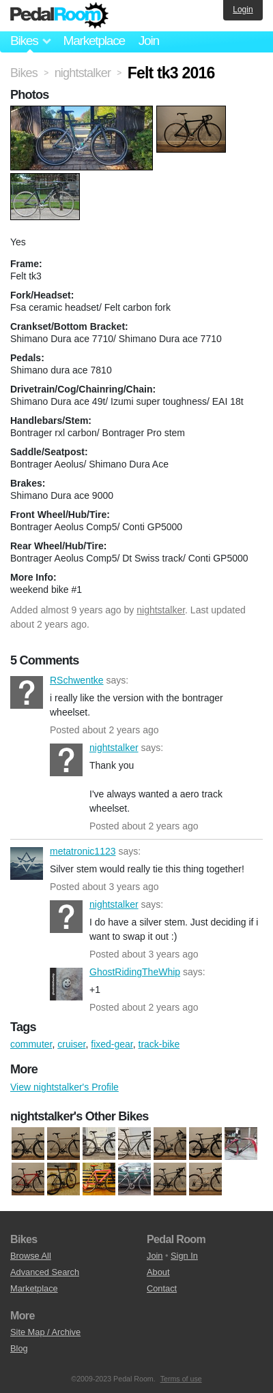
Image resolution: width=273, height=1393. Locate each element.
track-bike (159, 1044)
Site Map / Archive (45, 1332)
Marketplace (93, 40)
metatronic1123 (26, 863)
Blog (19, 1348)
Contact (162, 1288)
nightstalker (160, 609)
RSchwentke (26, 692)
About (158, 1272)
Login (243, 9)
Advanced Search (44, 1272)
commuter (31, 1044)
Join (149, 40)
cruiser (71, 1044)
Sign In (184, 1256)
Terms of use (181, 1379)
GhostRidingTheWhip (66, 984)
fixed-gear (111, 1044)
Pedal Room (59, 15)
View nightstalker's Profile (64, 1087)
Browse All (30, 1256)
